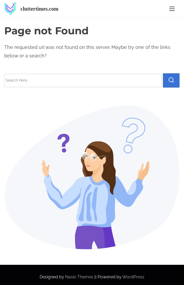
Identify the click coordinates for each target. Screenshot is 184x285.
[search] (171, 80)
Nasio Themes (79, 276)
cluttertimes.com (39, 9)
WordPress (133, 276)
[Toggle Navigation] (172, 9)
